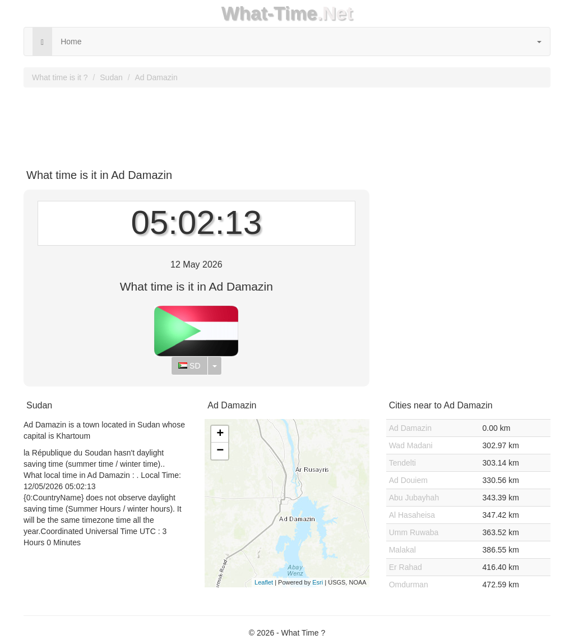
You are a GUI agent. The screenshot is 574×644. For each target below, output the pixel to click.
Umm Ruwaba (414, 532)
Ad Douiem (408, 480)
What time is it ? (60, 77)
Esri (317, 582)
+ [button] (220, 434)
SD (189, 365)
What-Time (269, 13)
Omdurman (408, 584)
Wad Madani (411, 445)
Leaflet (263, 582)
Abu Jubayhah (414, 497)
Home (71, 41)
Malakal (402, 549)
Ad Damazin (156, 77)
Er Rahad (405, 567)
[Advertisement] (287, 124)
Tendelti (402, 462)
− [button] (220, 451)
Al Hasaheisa (412, 514)
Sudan (111, 77)
